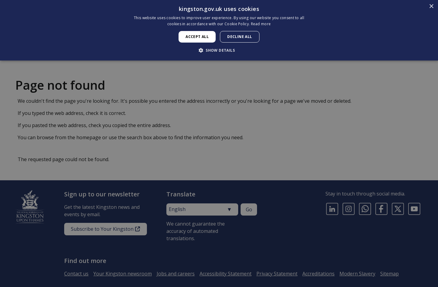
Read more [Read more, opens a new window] (261, 23)
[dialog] (219, 30)
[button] (219, 50)
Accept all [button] (197, 36)
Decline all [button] (239, 36)
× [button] (431, 6)
